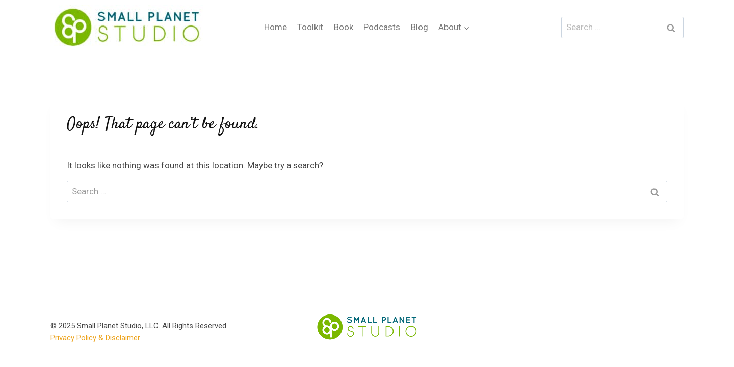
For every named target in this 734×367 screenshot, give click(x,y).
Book (343, 27)
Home (275, 27)
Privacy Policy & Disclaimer (95, 338)
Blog (419, 27)
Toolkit (310, 27)
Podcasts (381, 27)
